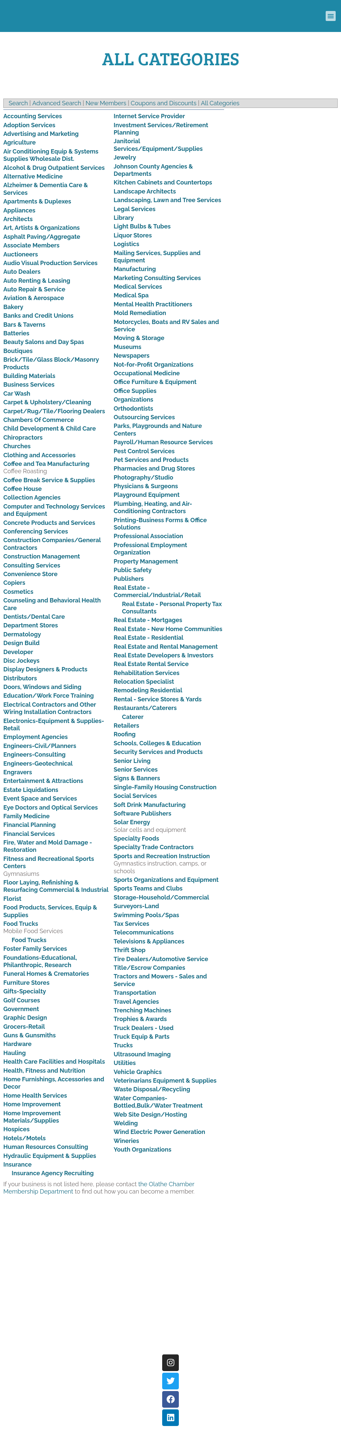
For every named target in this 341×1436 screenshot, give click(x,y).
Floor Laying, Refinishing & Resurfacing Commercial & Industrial (56, 886)
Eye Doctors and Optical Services (50, 807)
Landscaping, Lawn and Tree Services (167, 199)
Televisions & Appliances (149, 941)
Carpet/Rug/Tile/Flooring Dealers (54, 411)
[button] (331, 16)
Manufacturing (135, 268)
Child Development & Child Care (49, 428)
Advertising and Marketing (41, 133)
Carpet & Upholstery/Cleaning (47, 402)
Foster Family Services (35, 948)
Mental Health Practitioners (153, 304)
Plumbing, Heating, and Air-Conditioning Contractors (153, 507)
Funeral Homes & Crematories (46, 973)
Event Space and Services (40, 798)
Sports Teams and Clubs (148, 888)
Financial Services (29, 833)
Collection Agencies (32, 497)
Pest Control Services (144, 451)
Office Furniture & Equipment (155, 381)
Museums (127, 346)
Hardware (17, 1043)
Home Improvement (32, 1104)
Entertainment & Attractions (43, 780)
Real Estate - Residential (148, 637)
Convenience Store (30, 573)
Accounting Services (32, 116)
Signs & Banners (137, 778)
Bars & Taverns (24, 324)
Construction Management (41, 556)
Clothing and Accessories (39, 455)
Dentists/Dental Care (34, 616)
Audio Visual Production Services (50, 262)
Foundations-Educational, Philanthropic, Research (40, 961)
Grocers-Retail (24, 1026)
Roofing (125, 734)
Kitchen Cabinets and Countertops (163, 182)
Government (21, 1008)
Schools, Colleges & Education (157, 743)
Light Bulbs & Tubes (142, 226)
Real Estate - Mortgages (148, 619)
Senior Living (132, 760)
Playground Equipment (146, 494)
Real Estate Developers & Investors (163, 655)
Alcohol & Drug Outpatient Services (54, 167)
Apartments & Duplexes (37, 201)
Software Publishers (142, 813)
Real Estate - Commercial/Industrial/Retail (157, 591)
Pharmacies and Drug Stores (154, 468)
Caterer (133, 716)
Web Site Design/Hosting (150, 1114)
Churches (17, 446)
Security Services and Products (158, 751)
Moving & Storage (139, 337)
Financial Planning (29, 824)
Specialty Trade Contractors (153, 847)
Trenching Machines (142, 1010)
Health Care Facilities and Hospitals (54, 1061)
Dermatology (22, 634)
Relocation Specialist (144, 681)
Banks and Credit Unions (38, 315)
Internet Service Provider (149, 116)
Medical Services (138, 286)
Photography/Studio (143, 477)
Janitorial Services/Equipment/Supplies (158, 145)
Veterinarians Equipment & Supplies (165, 1080)
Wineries (126, 1140)
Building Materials (29, 375)
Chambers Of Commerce (38, 419)
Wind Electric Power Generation (159, 1131)
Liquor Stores (133, 235)
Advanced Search (56, 103)
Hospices (16, 1129)
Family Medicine (26, 816)
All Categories (220, 103)
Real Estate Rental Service (151, 663)
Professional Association (148, 536)
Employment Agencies (35, 736)
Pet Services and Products (151, 459)
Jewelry (125, 157)
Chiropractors (23, 437)
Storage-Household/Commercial (161, 897)
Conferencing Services (35, 531)
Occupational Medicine (147, 373)
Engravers (17, 772)
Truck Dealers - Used (143, 1027)
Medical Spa (131, 295)
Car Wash (16, 393)
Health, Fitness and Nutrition (44, 1070)
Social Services (135, 795)
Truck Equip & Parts (142, 1036)
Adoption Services (29, 125)
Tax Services (131, 923)
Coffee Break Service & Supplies (49, 480)
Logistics (126, 243)
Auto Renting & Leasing (36, 280)
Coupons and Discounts (163, 103)
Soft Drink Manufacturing (149, 804)
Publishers (129, 578)
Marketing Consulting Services (157, 277)
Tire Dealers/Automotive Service (161, 958)
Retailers (126, 725)
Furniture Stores (26, 982)
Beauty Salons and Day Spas (43, 341)
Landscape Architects (145, 191)
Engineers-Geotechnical (38, 763)
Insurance (17, 1164)
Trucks (123, 1045)
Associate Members (31, 245)
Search (18, 103)
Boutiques (18, 350)
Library (124, 217)
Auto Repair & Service (34, 289)
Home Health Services (35, 1095)
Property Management (146, 561)
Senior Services (136, 769)
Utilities (125, 1062)
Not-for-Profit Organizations (153, 364)
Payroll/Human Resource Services (163, 442)
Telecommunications (143, 932)
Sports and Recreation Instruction (162, 856)
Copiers (14, 582)
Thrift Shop (130, 949)
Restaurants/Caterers (145, 707)
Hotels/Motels (24, 1138)
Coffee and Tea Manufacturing (46, 463)
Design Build (21, 642)
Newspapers (132, 355)
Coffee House (22, 488)
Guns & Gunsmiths (29, 1035)
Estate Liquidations (30, 789)
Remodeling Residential (148, 690)
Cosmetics (18, 591)
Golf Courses (21, 1000)
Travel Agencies (136, 1001)
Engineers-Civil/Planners (39, 745)
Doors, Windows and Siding (42, 686)
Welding (126, 1123)
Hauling (14, 1052)
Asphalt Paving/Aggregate (41, 236)
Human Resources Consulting (45, 1146)
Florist (12, 898)
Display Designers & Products (45, 669)
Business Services (29, 384)
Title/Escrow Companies (149, 967)
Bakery (13, 306)
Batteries (16, 333)
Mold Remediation (140, 312)
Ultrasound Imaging (142, 1054)
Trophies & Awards (140, 1018)
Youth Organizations (142, 1149)
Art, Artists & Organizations (41, 227)
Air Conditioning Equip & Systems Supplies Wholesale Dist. (50, 155)
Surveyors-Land (136, 905)
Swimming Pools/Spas (146, 914)
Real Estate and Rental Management (166, 646)
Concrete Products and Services (49, 522)
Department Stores (30, 625)
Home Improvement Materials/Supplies (32, 1117)
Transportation (135, 992)
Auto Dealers (21, 271)
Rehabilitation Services (146, 672)
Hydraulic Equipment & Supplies (49, 1155)
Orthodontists (133, 408)
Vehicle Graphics (138, 1071)
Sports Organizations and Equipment (166, 879)
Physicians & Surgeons (146, 486)
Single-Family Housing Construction (165, 787)
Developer (18, 651)
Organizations (133, 399)
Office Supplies (135, 390)
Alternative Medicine (33, 176)
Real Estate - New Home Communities (168, 628)
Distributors (20, 678)
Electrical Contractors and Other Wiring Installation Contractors (49, 708)
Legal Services (135, 208)
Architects (18, 218)
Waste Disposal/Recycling (152, 1089)
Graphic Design (25, 1017)
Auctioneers (20, 254)
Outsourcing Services (144, 417)
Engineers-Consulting (34, 754)
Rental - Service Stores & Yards (157, 699)
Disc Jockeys (21, 660)
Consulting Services (31, 565)
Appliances (19, 210)
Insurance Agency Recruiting (53, 1173)
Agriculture (19, 142)
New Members (106, 103)
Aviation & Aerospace (33, 297)
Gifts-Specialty (24, 991)
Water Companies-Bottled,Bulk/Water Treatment (158, 1102)
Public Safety (133, 569)
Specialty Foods (136, 838)
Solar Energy (132, 822)
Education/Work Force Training (48, 695)
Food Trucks (20, 923)
